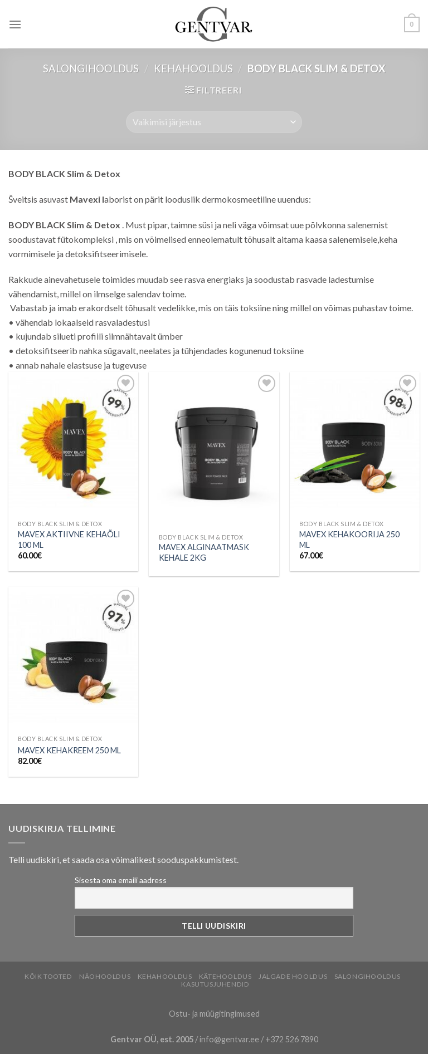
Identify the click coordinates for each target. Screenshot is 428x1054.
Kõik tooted (48, 976)
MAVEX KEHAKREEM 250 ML (69, 750)
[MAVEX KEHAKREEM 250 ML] (73, 658)
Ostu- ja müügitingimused (214, 1013)
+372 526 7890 (291, 1039)
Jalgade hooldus (293, 976)
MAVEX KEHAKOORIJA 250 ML (349, 540)
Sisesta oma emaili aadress (121, 880)
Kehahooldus (193, 68)
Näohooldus (104, 976)
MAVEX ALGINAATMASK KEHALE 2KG (204, 552)
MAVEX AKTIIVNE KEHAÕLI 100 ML (69, 540)
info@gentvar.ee (229, 1039)
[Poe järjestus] (214, 122)
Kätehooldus (225, 976)
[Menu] (15, 24)
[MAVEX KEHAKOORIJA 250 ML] (355, 443)
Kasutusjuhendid (215, 984)
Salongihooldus (91, 68)
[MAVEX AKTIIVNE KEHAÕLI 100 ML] (73, 443)
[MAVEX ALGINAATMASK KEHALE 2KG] (214, 449)
